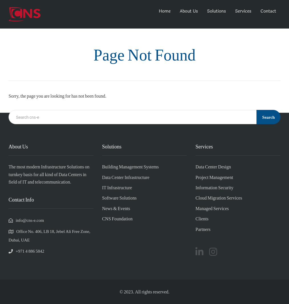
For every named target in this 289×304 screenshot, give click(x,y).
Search (268, 117)
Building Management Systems (130, 166)
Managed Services (212, 208)
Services (243, 11)
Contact (268, 11)
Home (165, 11)
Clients (201, 218)
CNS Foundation (117, 218)
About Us (189, 11)
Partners (202, 229)
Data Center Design (213, 166)
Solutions (216, 11)
